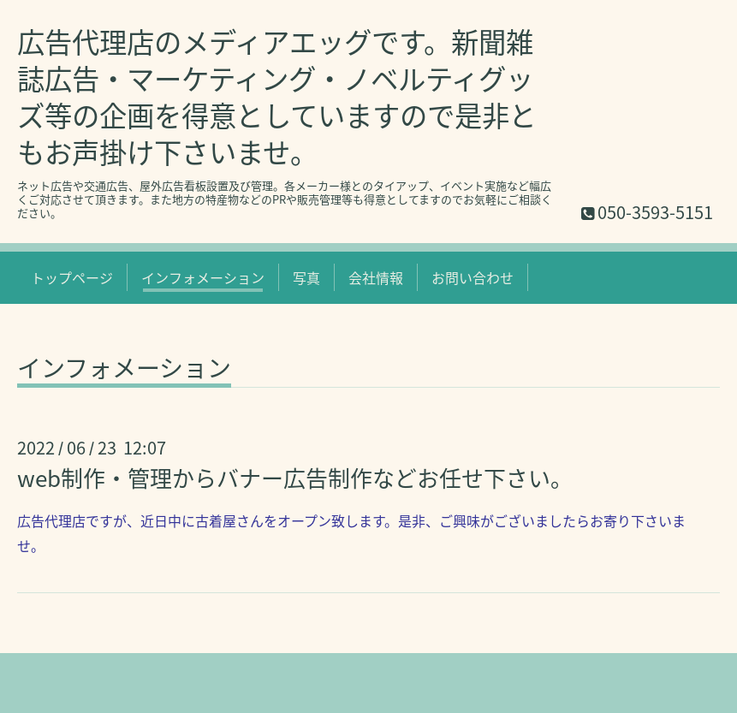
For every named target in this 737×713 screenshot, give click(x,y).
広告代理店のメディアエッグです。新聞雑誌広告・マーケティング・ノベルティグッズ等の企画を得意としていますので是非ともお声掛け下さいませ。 (277, 97)
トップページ (72, 277)
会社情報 (375, 277)
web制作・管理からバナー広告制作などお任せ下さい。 (295, 477)
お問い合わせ (472, 277)
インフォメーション (202, 277)
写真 (306, 277)
